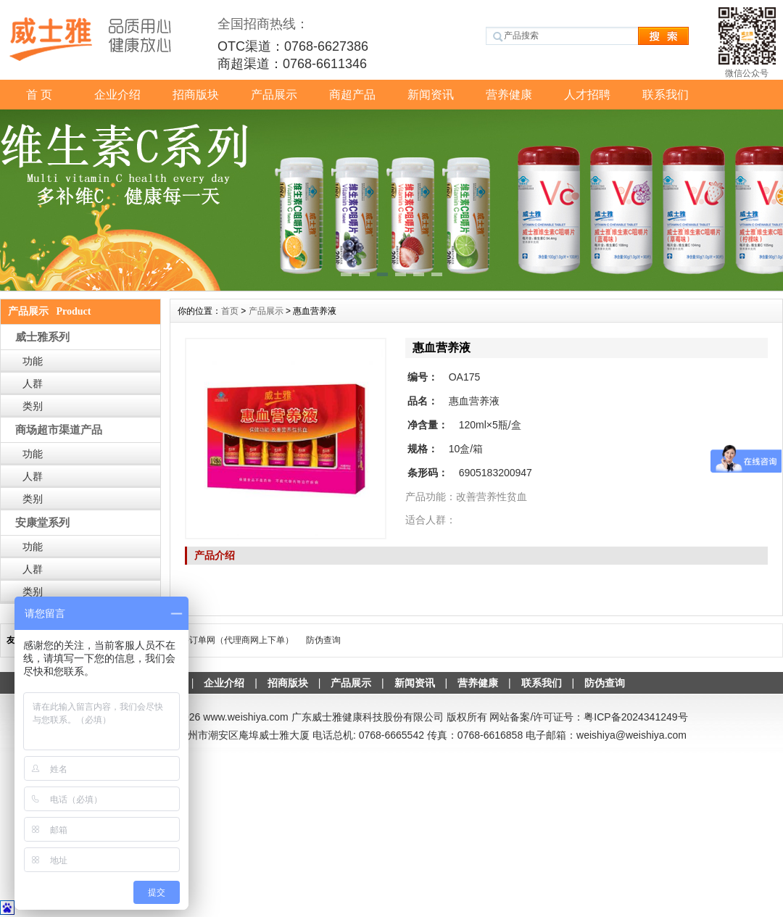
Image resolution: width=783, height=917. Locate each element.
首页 (230, 311)
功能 (32, 361)
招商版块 (196, 94)
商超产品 (352, 94)
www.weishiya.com (245, 717)
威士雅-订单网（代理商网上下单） (227, 640)
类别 (32, 406)
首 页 (39, 94)
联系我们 (665, 94)
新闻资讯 (430, 94)
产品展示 (274, 94)
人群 (32, 383)
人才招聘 (587, 94)
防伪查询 (323, 640)
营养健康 (509, 94)
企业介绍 (117, 94)
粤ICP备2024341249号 (635, 717)
